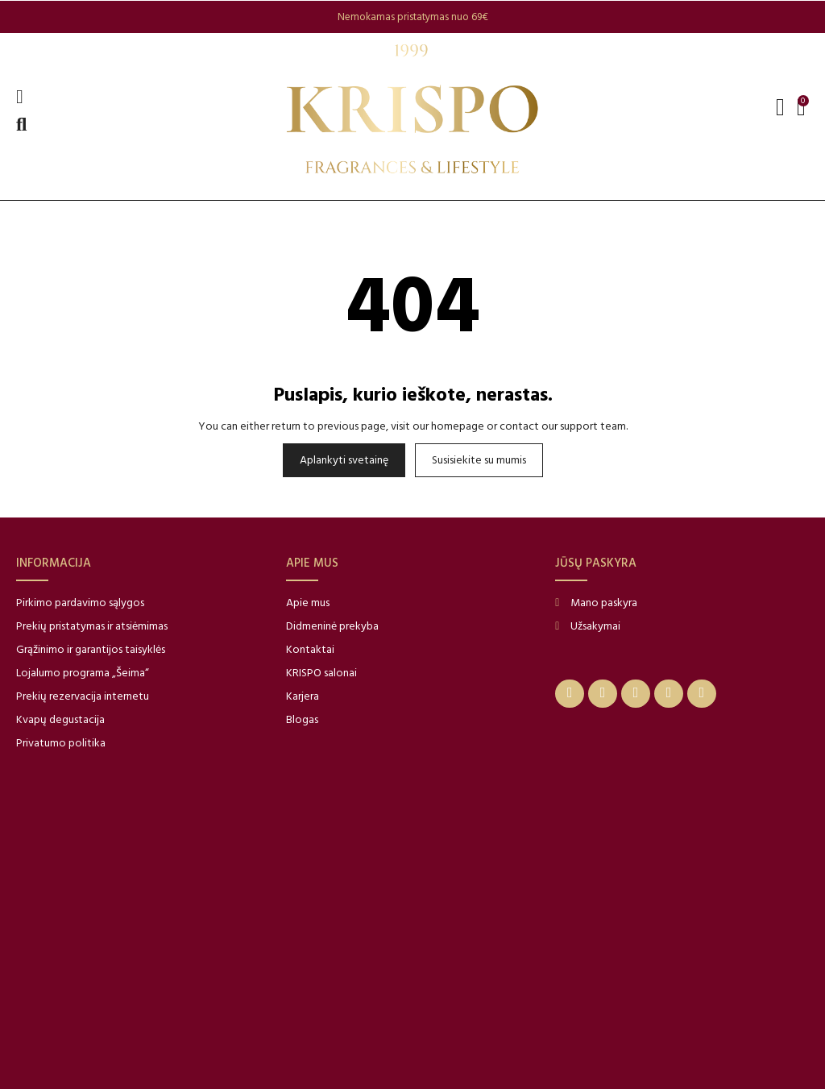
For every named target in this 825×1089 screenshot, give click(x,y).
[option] (412, 17)
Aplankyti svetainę (344, 460)
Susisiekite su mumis (479, 460)
